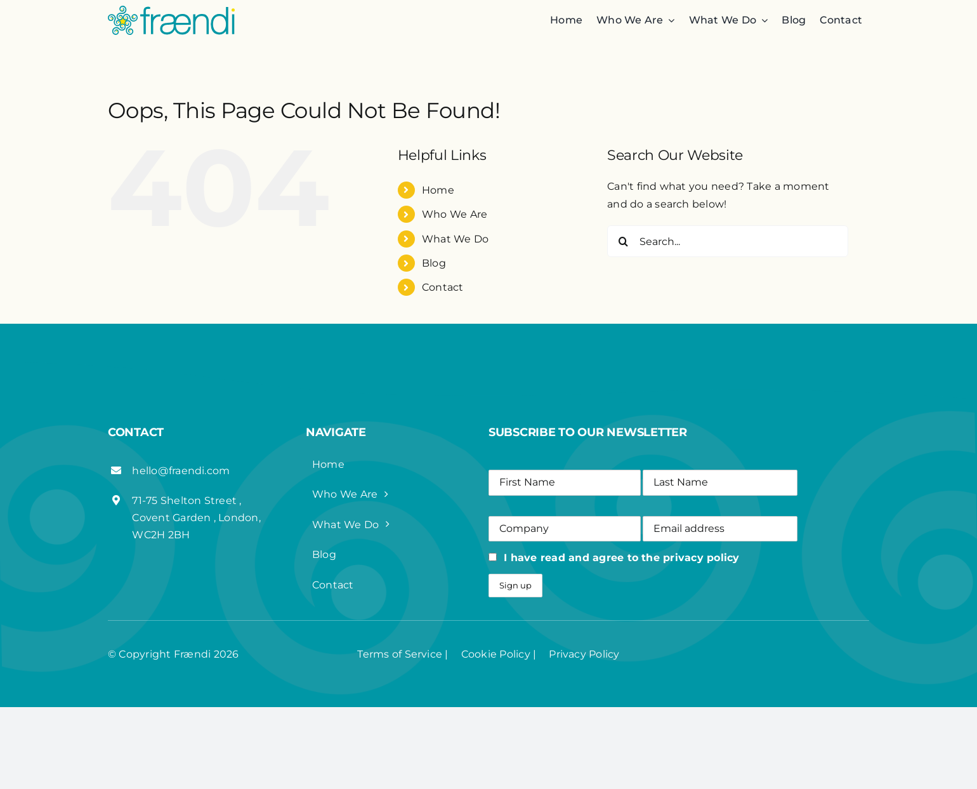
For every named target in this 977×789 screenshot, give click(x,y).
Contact (443, 287)
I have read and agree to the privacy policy (621, 558)
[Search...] (727, 241)
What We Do (455, 239)
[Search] (623, 241)
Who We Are (454, 214)
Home (438, 190)
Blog (434, 263)
